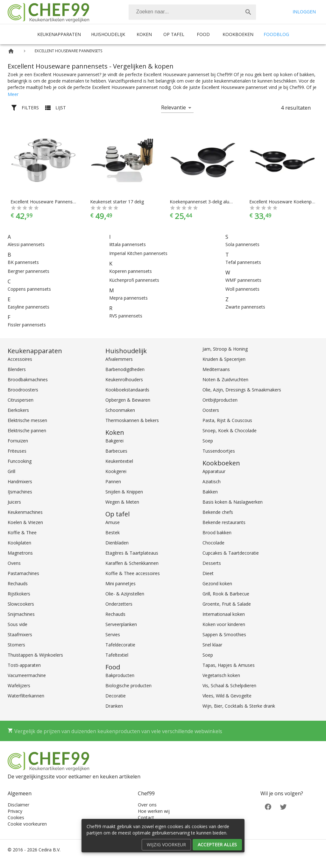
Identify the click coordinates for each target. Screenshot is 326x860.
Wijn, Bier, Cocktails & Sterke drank (238, 706)
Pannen (113, 481)
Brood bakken (216, 532)
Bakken (210, 492)
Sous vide (17, 624)
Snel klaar (212, 645)
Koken (144, 34)
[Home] (11, 51)
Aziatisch (211, 481)
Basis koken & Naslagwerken (232, 502)
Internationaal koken (223, 614)
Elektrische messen (27, 420)
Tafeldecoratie (120, 645)
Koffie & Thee (22, 532)
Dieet (208, 573)
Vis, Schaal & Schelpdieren (229, 685)
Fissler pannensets (27, 325)
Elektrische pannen (27, 430)
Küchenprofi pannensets (134, 280)
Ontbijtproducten (219, 400)
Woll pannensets (242, 289)
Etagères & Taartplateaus (131, 553)
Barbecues (116, 451)
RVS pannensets (125, 316)
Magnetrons (20, 553)
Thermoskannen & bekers (132, 420)
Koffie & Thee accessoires (132, 573)
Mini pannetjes (120, 583)
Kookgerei (115, 471)
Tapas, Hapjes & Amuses (228, 665)
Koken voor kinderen (223, 624)
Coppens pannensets (29, 289)
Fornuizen (18, 441)
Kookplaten (19, 543)
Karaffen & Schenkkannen (132, 563)
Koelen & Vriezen (25, 522)
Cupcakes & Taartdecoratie (230, 553)
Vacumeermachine (27, 675)
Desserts (211, 563)
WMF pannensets (243, 280)
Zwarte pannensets (245, 307)
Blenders (17, 369)
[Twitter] (283, 806)
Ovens (14, 563)
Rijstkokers (19, 594)
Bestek (112, 532)
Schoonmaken (120, 410)
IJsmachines (20, 492)
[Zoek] (248, 12)
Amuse (112, 522)
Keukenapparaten (59, 34)
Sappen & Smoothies (224, 634)
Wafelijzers (19, 685)
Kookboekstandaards (127, 390)
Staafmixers (20, 634)
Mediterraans (216, 369)
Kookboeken (238, 34)
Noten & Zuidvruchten (225, 379)
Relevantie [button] (173, 107)
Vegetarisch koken (221, 675)
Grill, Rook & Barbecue (225, 594)
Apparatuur (213, 471)
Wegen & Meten (122, 502)
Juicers (14, 502)
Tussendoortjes (218, 451)
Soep (207, 441)
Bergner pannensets (28, 271)
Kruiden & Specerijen (223, 359)
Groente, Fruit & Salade (226, 604)
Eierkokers (18, 410)
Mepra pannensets (128, 298)
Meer (13, 94)
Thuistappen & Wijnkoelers (35, 655)
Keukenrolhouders (124, 379)
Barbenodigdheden (125, 369)
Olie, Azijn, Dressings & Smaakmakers (241, 390)
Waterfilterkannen (26, 696)
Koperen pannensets (130, 271)
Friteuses (17, 451)
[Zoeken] (185, 12)
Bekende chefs (217, 512)
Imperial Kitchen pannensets (138, 253)
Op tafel (173, 34)
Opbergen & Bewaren (127, 400)
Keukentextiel (119, 461)
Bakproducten (119, 675)
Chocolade (213, 543)
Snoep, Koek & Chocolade (229, 430)
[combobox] (192, 12)
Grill (11, 471)
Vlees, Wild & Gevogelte (227, 696)
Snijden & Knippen (124, 492)
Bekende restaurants (223, 522)
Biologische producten (128, 685)
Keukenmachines (25, 512)
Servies (112, 634)
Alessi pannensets (26, 244)
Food (203, 34)
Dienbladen (117, 543)
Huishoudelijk (108, 34)
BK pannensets (23, 262)
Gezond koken (217, 583)
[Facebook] (268, 806)
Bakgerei (114, 441)
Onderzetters (118, 604)
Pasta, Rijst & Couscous (227, 420)
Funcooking (20, 461)
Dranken (114, 706)
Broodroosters (23, 390)
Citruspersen (20, 400)
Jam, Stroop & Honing (225, 349)
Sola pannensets (242, 244)
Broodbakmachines (28, 379)
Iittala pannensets (127, 244)
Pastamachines (23, 573)
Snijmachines (21, 614)
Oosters (210, 410)
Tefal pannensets (243, 262)
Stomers (16, 645)
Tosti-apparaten (24, 665)
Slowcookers (21, 604)
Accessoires (20, 359)
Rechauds (18, 583)
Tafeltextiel (116, 655)
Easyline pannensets (28, 307)
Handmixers (20, 481)
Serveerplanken (121, 624)
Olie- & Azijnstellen (124, 594)
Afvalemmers (119, 359)
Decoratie (115, 696)
